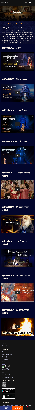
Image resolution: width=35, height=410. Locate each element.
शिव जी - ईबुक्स (5, 357)
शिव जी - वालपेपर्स (6, 352)
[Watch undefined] (17, 61)
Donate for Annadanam (6, 408)
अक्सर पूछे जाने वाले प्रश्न (7, 343)
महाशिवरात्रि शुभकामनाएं (7, 354)
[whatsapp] (3, 367)
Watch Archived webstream (17, 408)
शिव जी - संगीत (5, 359)
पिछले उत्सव (4, 345)
